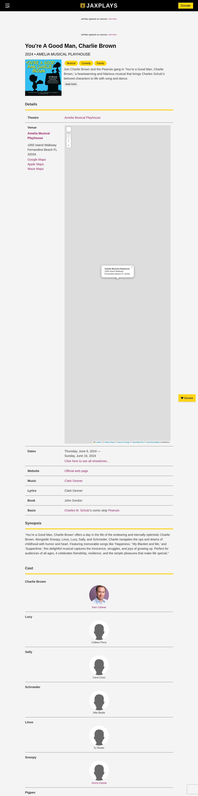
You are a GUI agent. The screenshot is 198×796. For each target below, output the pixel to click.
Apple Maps (36, 164)
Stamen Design (123, 442)
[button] (117, 281)
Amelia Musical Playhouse (82, 117)
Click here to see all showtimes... (87, 461)
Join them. (113, 19)
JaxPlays (102, 5)
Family (100, 63)
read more (71, 84)
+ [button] (68, 136)
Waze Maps (36, 168)
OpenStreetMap (153, 442)
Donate (186, 5)
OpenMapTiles (138, 442)
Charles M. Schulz (77, 510)
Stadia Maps (109, 442)
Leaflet (97, 442)
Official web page (76, 471)
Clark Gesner (74, 480)
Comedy (86, 63)
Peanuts (113, 510)
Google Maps (37, 159)
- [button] (68, 145)
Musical (71, 63)
